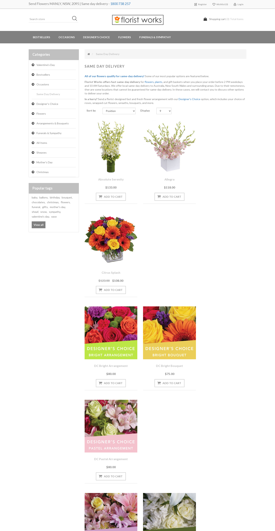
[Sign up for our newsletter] (83, 427)
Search (202, 455)
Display (145, 110)
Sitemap (91, 493)
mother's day (58, 207)
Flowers (41, 113)
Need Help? (93, 470)
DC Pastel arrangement (221, 267)
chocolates (38, 202)
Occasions (42, 84)
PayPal (90, 478)
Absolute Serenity (109, 176)
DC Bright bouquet (165, 267)
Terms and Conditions (155, 455)
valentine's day (41, 216)
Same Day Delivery (48, 94)
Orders (34, 455)
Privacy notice (150, 463)
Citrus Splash (221, 176)
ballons (43, 197)
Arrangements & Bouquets (52, 123)
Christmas (42, 172)
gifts (45, 207)
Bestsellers (41, 37)
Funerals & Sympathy (155, 37)
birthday (55, 197)
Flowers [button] (124, 37)
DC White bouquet (221, 357)
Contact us (93, 501)
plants (158, 81)
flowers (65, 202)
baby (35, 197)
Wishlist (35, 470)
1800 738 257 (120, 4)
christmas (53, 202)
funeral (36, 207)
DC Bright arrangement (109, 267)
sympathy (55, 211)
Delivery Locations (41, 478)
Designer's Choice (96, 37)
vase (54, 216)
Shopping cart (39, 463)
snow (43, 211)
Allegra (165, 176)
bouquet (67, 197)
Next (179, 400)
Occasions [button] (66, 37)
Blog (89, 463)
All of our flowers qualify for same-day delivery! (114, 76)
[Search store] (53, 19)
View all (39, 224)
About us (92, 486)
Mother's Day (44, 162)
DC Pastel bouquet (109, 357)
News (90, 455)
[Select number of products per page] (163, 111)
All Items (41, 142)
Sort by (91, 110)
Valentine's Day (45, 64)
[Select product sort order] (119, 111)
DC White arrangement (165, 357)
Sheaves (41, 152)
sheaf (35, 211)
